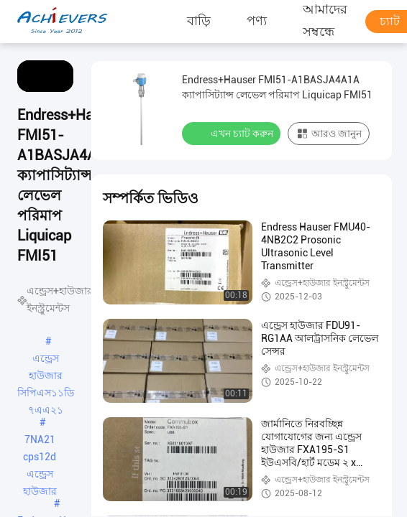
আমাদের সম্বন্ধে (325, 21)
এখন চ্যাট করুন (232, 133)
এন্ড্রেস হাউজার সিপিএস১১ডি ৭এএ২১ (45, 360)
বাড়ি (199, 21)
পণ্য (257, 21)
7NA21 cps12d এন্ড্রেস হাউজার (40, 441)
